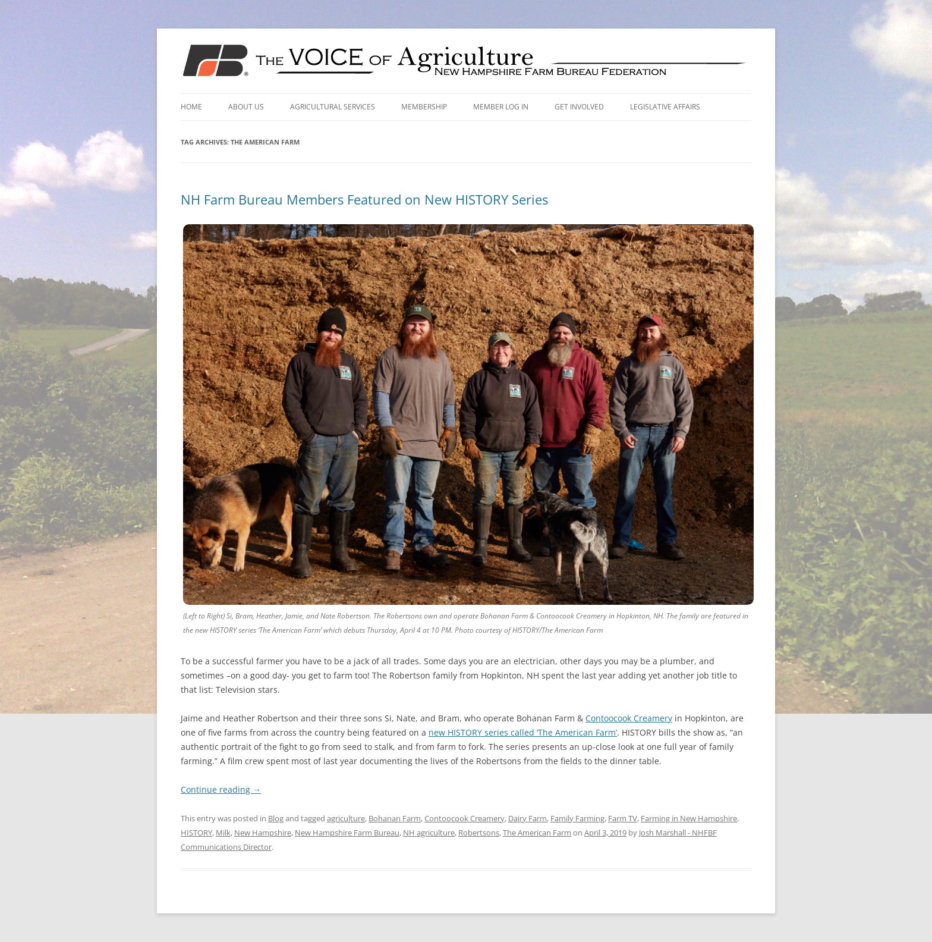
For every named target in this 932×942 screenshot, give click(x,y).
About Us (246, 107)
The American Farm (537, 832)
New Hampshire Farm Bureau (347, 832)
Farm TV (622, 818)
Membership (424, 107)
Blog (276, 818)
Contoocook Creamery (628, 718)
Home (191, 107)
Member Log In (500, 107)
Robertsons (478, 832)
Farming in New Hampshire (689, 818)
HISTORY (196, 832)
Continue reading (221, 789)
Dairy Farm (527, 818)
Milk (223, 832)
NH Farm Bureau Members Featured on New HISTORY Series (364, 199)
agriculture (346, 818)
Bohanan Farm (395, 818)
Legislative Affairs (665, 107)
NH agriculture (429, 832)
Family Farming (577, 818)
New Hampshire (262, 832)
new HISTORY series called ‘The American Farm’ (523, 732)
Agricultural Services (332, 107)
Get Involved (579, 107)
